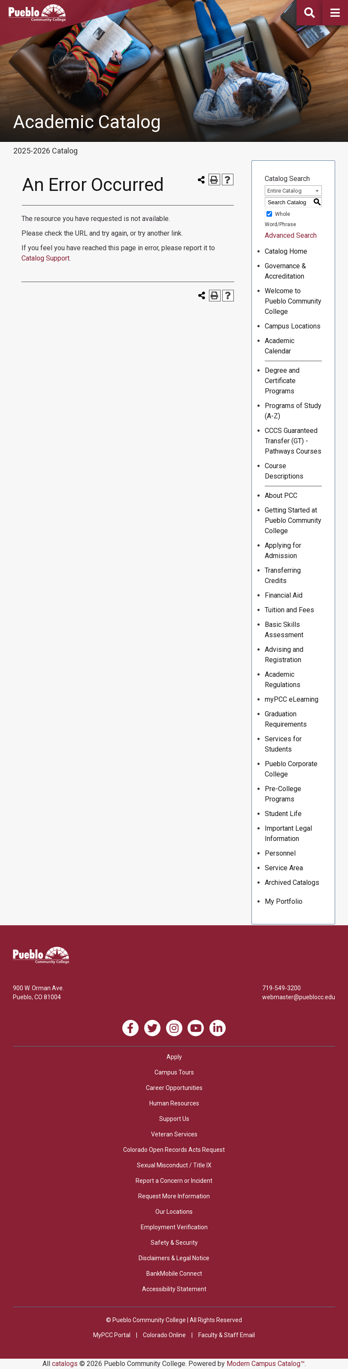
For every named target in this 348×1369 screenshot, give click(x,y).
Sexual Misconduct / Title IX (174, 1165)
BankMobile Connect (174, 1273)
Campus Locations (293, 326)
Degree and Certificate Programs (282, 380)
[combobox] (293, 190)
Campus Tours (174, 1072)
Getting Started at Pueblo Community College (293, 520)
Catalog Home (286, 251)
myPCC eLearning (291, 699)
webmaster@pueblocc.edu (298, 997)
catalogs (65, 1364)
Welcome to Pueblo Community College (293, 301)
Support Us (174, 1118)
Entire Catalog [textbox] (284, 190)
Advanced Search (291, 235)
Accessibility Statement (174, 1289)
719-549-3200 (281, 988)
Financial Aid (284, 595)
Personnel (280, 853)
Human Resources (174, 1103)
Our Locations (174, 1211)
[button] (335, 12)
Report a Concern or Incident (174, 1180)
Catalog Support (45, 258)
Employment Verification (174, 1227)
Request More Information (174, 1196)
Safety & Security (174, 1242)
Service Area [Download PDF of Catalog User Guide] (284, 868)
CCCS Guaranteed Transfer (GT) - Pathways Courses (293, 441)
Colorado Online (164, 1335)
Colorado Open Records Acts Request (174, 1149)
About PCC (281, 495)
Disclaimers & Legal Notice (174, 1258)
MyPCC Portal (111, 1335)
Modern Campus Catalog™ (266, 1364)
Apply (174, 1056)
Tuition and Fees (289, 610)
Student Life (283, 814)
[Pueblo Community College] (37, 19)
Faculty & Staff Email (226, 1335)
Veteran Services (174, 1134)
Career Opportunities (174, 1087)
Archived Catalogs (292, 882)
